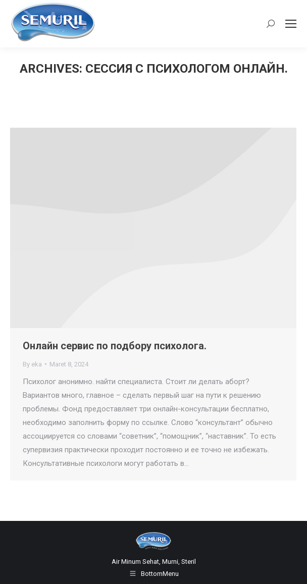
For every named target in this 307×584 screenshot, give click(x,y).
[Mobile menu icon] (291, 24)
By (32, 364)
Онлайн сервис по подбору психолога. (115, 346)
